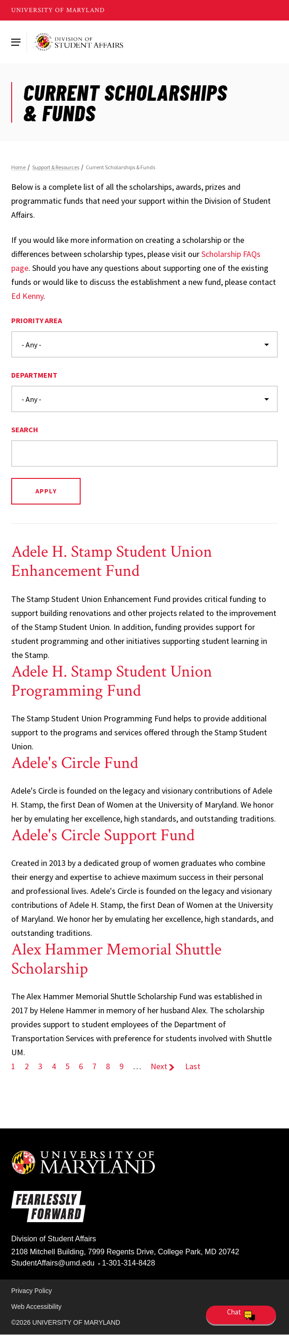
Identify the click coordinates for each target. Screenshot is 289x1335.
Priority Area (36, 320)
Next (163, 1066)
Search (24, 429)
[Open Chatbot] (241, 1315)
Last (192, 1066)
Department (34, 375)
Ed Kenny (27, 296)
